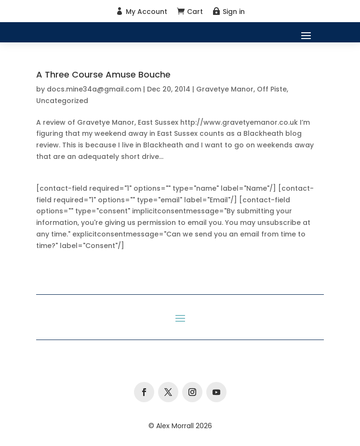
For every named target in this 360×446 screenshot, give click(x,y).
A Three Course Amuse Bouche (103, 74)
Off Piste (272, 89)
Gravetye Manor (224, 89)
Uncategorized (62, 100)
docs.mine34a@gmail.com (94, 89)
